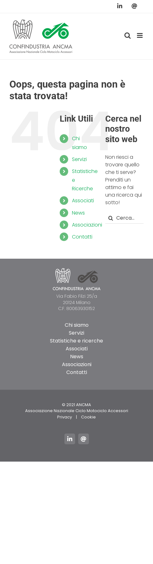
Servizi (79, 159)
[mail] (83, 439)
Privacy (64, 417)
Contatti (82, 236)
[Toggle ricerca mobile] (127, 35)
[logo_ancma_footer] (77, 270)
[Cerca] (110, 218)
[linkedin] (69, 439)
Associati (83, 200)
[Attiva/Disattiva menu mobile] (140, 35)
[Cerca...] (124, 218)
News (78, 212)
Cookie (88, 417)
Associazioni (87, 224)
